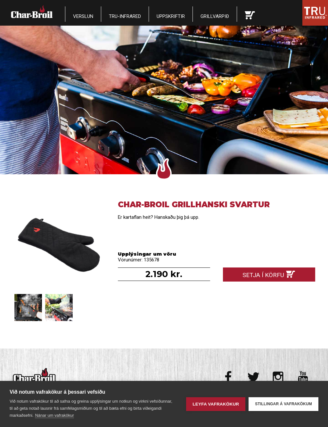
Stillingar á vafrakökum (283, 404)
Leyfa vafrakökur (216, 404)
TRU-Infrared (125, 16)
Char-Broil (32, 11)
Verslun (83, 16)
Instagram (278, 377)
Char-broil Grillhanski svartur (59, 246)
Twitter (253, 377)
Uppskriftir (171, 16)
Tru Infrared (315, 13)
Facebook (229, 377)
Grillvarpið (215, 16)
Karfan (250, 14)
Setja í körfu (263, 275)
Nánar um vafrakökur (54, 415)
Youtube (303, 377)
